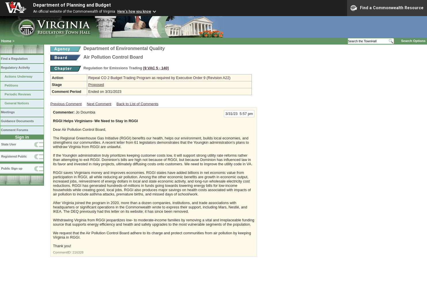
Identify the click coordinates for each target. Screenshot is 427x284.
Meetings (8, 112)
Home (6, 41)
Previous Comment (66, 104)
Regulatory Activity (15, 67)
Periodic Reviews (18, 94)
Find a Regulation (14, 58)
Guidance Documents (17, 121)
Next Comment (99, 104)
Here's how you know (134, 11)
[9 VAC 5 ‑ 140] (156, 68)
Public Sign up (11, 168)
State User (8, 144)
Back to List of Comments (138, 104)
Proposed (96, 84)
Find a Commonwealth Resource (387, 8)
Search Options (413, 41)
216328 (78, 252)
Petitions (11, 85)
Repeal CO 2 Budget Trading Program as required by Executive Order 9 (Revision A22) (159, 78)
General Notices (17, 103)
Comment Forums (14, 130)
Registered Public (14, 156)
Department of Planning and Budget (72, 5)
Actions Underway (19, 76)
